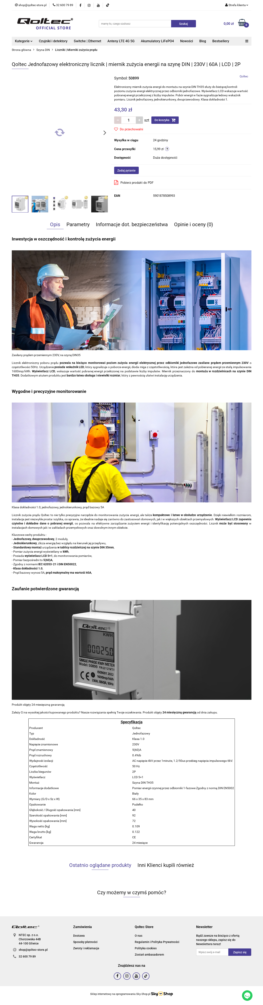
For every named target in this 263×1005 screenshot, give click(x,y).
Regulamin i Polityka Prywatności (157, 942)
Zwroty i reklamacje (86, 948)
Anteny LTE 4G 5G (121, 41)
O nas (138, 935)
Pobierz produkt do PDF (133, 182)
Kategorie (24, 41)
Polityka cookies (146, 948)
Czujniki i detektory (53, 41)
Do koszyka (165, 120)
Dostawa (79, 935)
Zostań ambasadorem (149, 954)
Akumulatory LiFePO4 (157, 41)
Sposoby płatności (85, 942)
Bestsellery (220, 41)
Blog (202, 41)
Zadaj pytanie (126, 170)
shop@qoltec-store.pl (33, 949)
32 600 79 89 (27, 956)
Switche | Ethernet (87, 41)
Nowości (186, 41)
